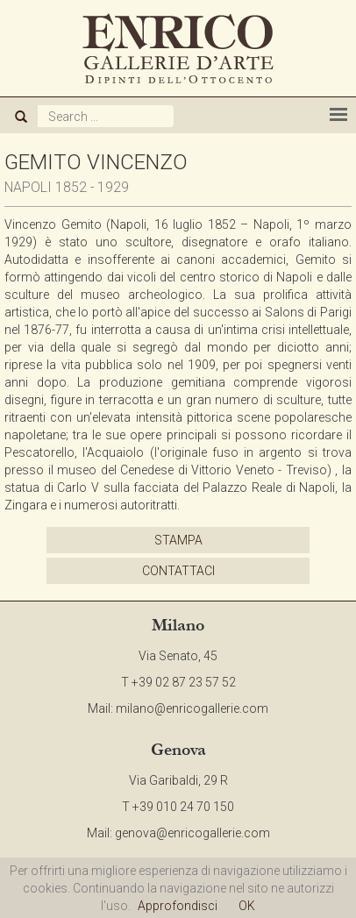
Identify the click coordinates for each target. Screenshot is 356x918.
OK (247, 906)
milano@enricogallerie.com (192, 708)
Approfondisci (177, 906)
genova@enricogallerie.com (192, 833)
